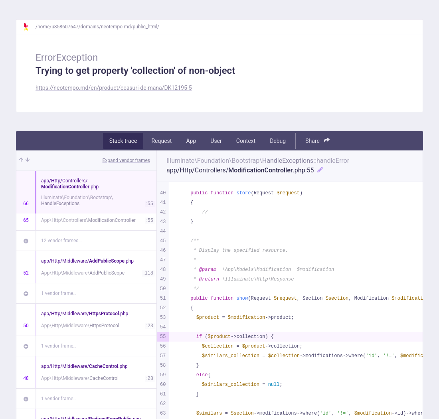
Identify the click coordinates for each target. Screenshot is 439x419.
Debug (278, 141)
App (191, 141)
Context (245, 141)
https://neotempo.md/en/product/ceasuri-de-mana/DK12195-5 (114, 88)
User (215, 141)
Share (317, 140)
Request (161, 141)
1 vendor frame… (59, 293)
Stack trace (123, 141)
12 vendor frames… (61, 240)
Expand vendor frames (126, 160)
